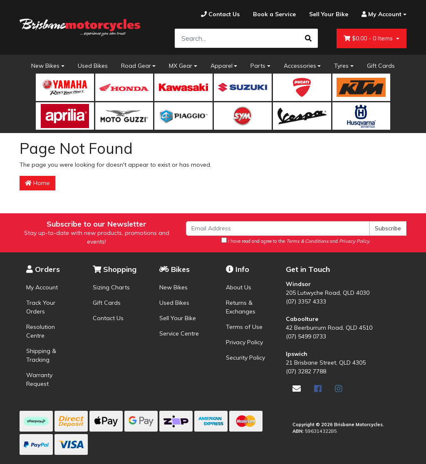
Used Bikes (93, 65)
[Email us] (296, 388)
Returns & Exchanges (240, 307)
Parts (257, 65)
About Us (238, 287)
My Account (42, 287)
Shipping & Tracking (41, 355)
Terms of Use (244, 327)
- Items (369, 38)
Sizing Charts (111, 287)
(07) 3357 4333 (306, 301)
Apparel (222, 65)
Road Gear (136, 65)
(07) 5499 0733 (306, 336)
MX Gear (180, 65)
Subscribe (388, 228)
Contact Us (108, 318)
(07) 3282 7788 (306, 371)
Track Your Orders (40, 307)
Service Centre (179, 333)
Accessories (300, 65)
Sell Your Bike (177, 318)
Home (37, 183)
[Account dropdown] (380, 14)
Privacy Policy (244, 342)
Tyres (341, 65)
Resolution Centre (40, 331)
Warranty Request (39, 379)
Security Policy (245, 357)
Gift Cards (381, 65)
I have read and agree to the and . (296, 240)
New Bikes (45, 65)
